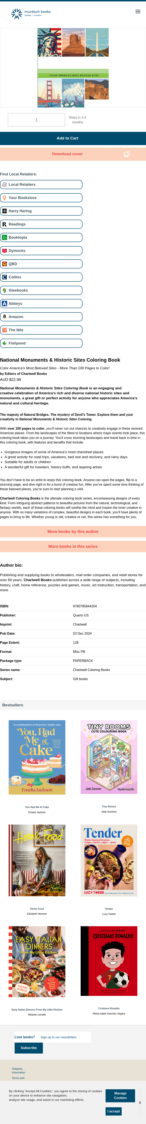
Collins (15, 277)
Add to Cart (67, 138)
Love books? (25, 1037)
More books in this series (73, 546)
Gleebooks (18, 290)
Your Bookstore (23, 197)
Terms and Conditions (18, 1079)
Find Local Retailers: (18, 174)
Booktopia (18, 237)
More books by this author (73, 531)
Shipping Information (18, 1070)
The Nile (16, 330)
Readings (17, 224)
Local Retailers (22, 184)
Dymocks (17, 250)
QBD (13, 264)
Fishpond (17, 343)
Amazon (16, 317)
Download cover (67, 154)
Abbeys (15, 303)
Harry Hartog (20, 211)
